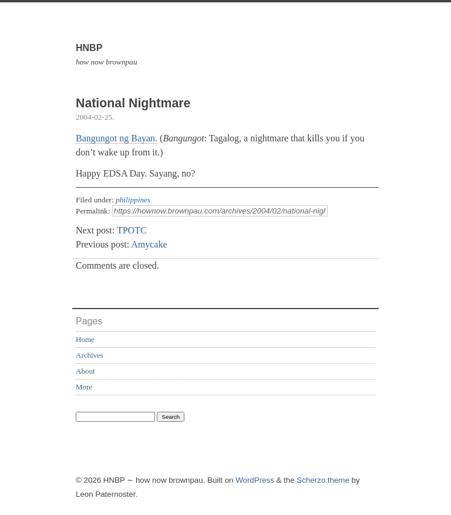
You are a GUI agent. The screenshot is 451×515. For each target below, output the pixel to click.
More (84, 386)
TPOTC (132, 230)
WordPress (254, 480)
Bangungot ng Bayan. (116, 138)
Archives (89, 355)
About (85, 371)
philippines (133, 199)
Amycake (149, 244)
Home (85, 339)
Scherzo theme (323, 480)
